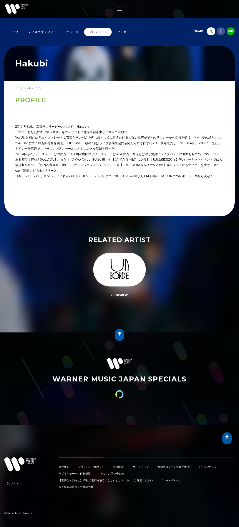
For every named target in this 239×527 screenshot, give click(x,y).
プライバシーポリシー (91, 466)
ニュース (72, 32)
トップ (13, 32)
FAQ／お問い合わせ (112, 473)
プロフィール (97, 32)
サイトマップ (141, 466)
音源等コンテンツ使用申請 (174, 466)
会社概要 (64, 466)
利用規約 (118, 466)
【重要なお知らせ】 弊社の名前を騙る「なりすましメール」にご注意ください (106, 480)
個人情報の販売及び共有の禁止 (77, 487)
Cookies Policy (171, 480)
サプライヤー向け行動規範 (75, 473)
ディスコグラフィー (42, 32)
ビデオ (122, 32)
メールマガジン (207, 466)
